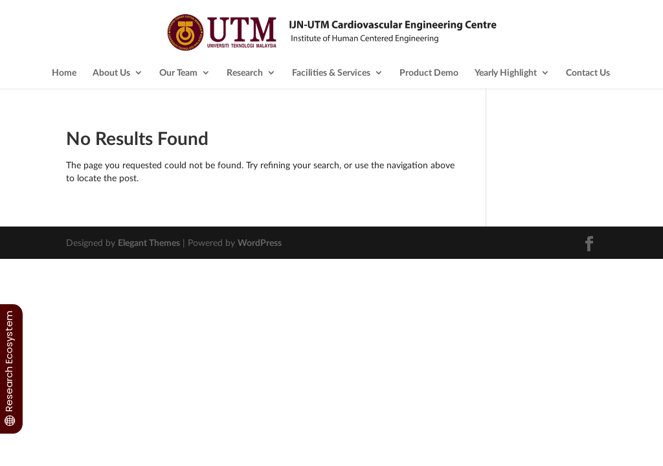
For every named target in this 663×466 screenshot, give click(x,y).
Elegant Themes (149, 242)
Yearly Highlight (506, 73)
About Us (111, 73)
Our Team (178, 73)
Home (64, 73)
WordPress (260, 242)
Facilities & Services (331, 73)
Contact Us (588, 73)
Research (245, 73)
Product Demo (428, 73)
